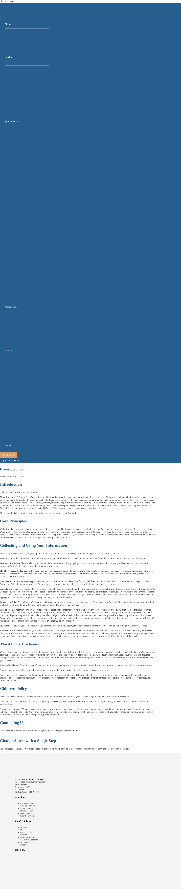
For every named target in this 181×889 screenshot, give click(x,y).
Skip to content (7, 1)
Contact (23, 827)
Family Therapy (26, 810)
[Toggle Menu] (27, 30)
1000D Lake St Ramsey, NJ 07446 (29, 779)
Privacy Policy (26, 832)
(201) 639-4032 (21, 784)
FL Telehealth (26, 842)
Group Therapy (26, 808)
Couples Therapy (27, 805)
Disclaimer (24, 834)
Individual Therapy (28, 803)
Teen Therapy (26, 813)
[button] (11, 24)
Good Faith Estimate (29, 839)
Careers (23, 844)
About (22, 829)
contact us (73, 730)
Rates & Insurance (28, 837)
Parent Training (27, 815)
